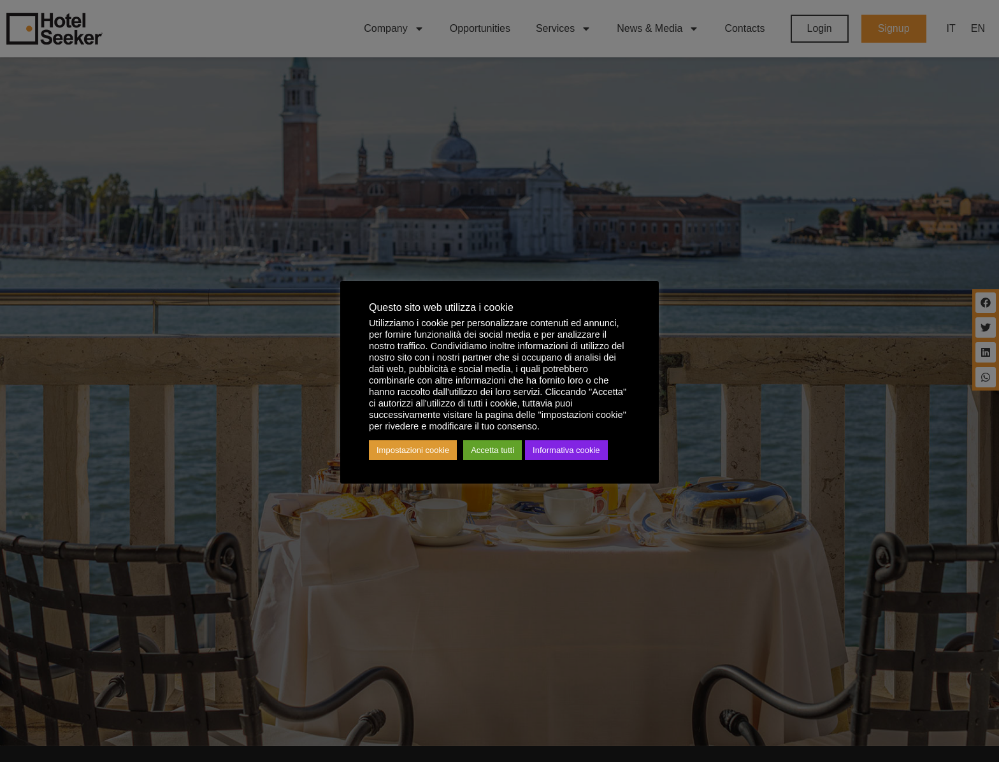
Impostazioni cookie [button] (413, 450)
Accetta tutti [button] (492, 450)
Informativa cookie (566, 450)
